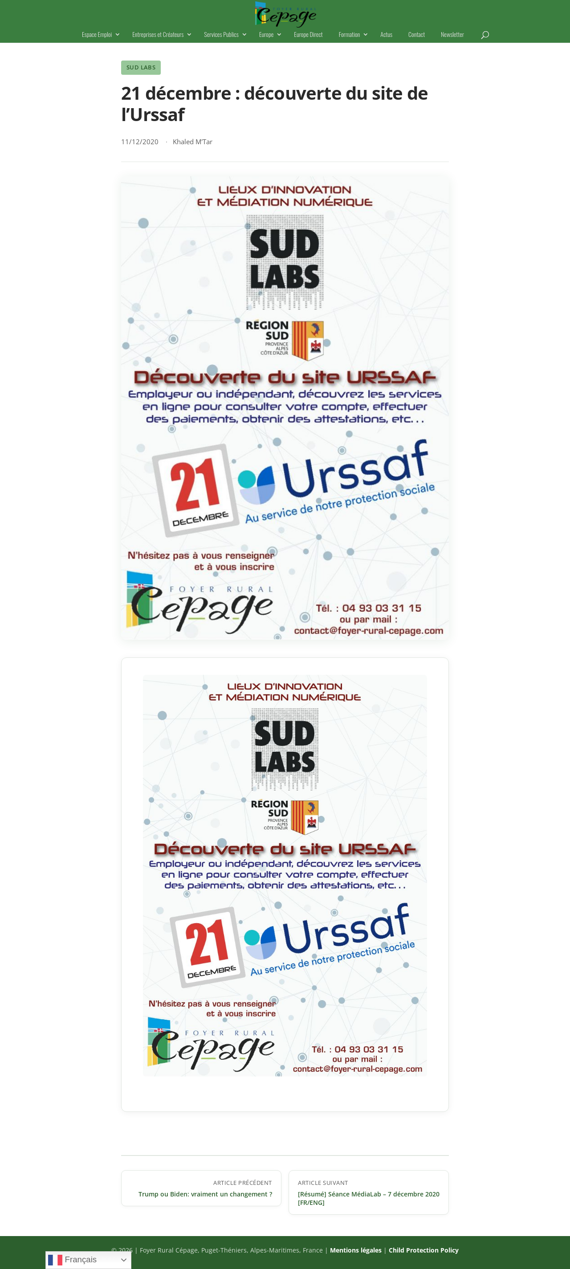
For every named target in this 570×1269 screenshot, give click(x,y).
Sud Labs (140, 67)
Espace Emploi (97, 35)
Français (72, 1260)
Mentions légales (356, 1250)
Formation (349, 35)
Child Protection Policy (424, 1250)
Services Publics (221, 35)
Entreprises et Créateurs (157, 35)
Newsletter (452, 35)
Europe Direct (308, 35)
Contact (416, 35)
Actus (386, 35)
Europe (266, 35)
